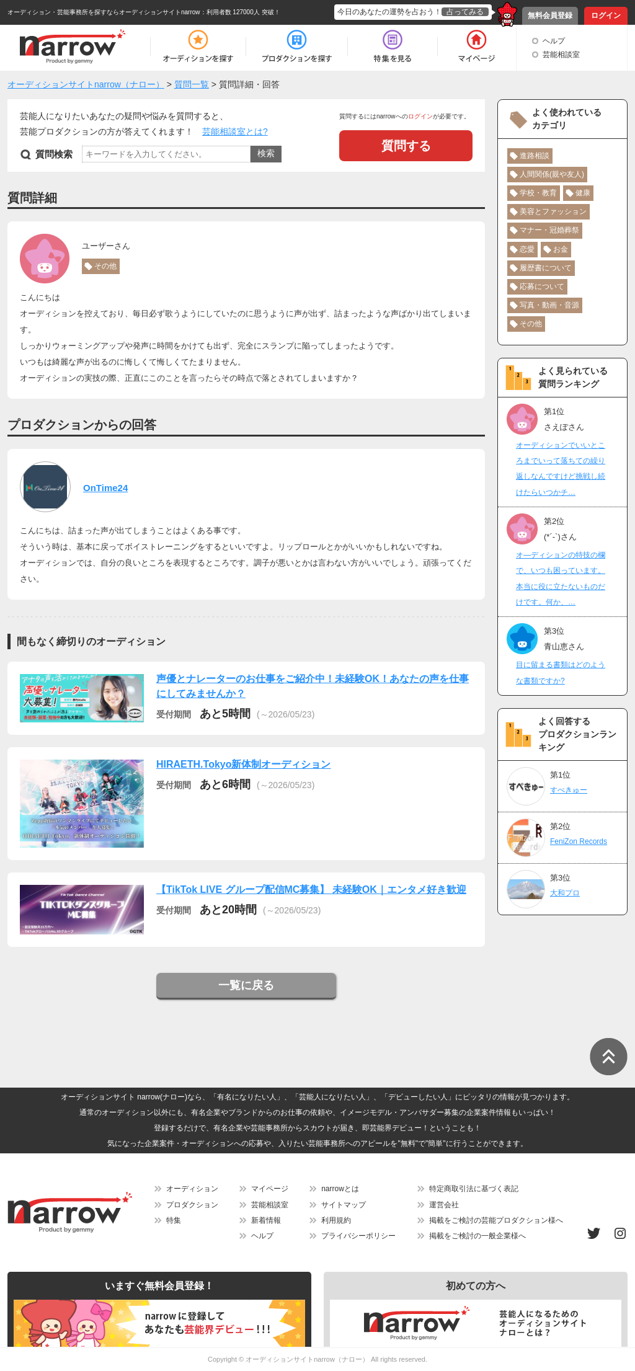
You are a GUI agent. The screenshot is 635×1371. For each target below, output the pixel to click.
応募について (542, 286)
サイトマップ (343, 1204)
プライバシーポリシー (358, 1235)
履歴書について (546, 268)
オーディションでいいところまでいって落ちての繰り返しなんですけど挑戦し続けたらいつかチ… (560, 469)
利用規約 (336, 1220)
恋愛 (527, 249)
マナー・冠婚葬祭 (549, 230)
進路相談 (534, 155)
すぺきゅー (568, 790)
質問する (406, 146)
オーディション (192, 1188)
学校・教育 (538, 193)
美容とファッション (553, 211)
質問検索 (54, 154)
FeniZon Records (578, 841)
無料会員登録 (550, 15)
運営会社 (444, 1204)
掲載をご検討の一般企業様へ (477, 1235)
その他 (105, 266)
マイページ (269, 1188)
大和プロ (565, 893)
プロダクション (192, 1204)
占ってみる (465, 11)
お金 (560, 249)
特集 (173, 1220)
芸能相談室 (561, 54)
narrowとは (340, 1188)
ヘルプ (554, 41)
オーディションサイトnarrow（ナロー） (307, 1359)
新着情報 (266, 1220)
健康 (582, 193)
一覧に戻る (246, 985)
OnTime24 (105, 487)
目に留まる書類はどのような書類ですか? (560, 672)
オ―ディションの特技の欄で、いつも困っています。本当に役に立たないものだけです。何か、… (560, 578)
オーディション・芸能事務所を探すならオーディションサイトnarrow (103, 12)
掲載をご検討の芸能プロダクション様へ (496, 1220)
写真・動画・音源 (549, 305)
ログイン (606, 15)
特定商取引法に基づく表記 (473, 1188)
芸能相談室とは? (235, 131)
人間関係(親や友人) (552, 174)
